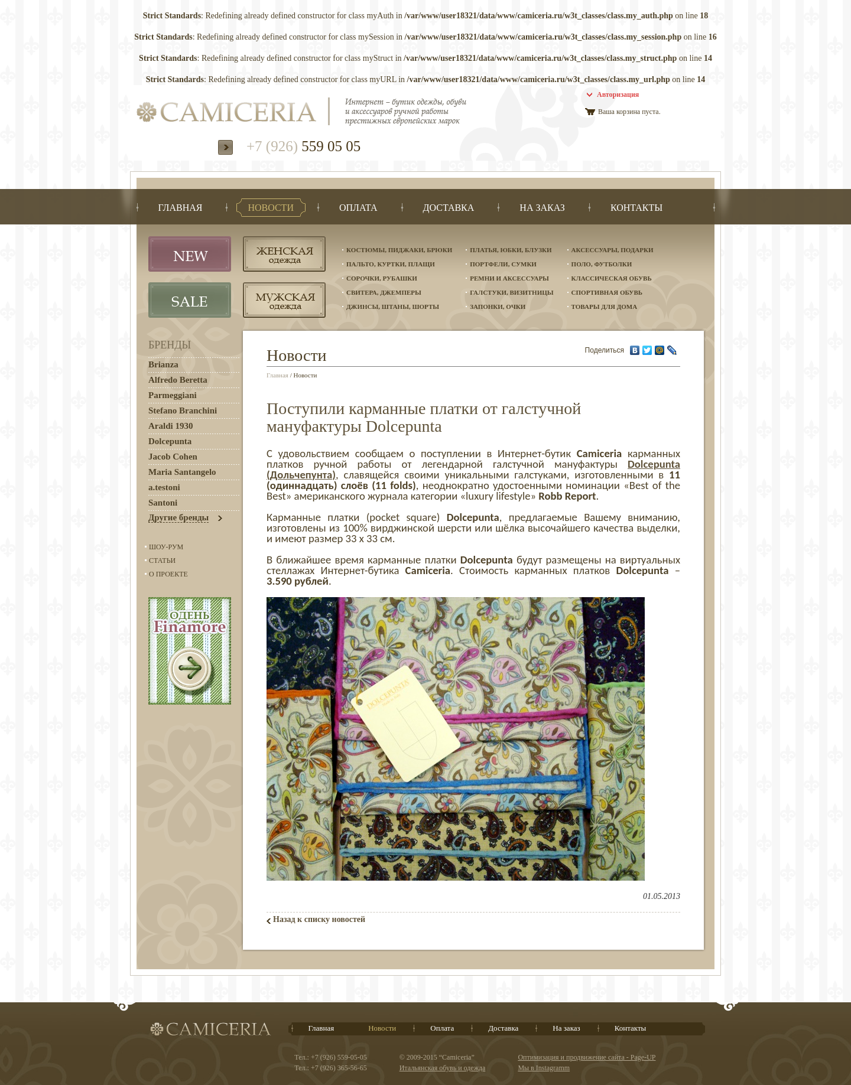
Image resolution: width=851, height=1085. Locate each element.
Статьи (162, 560)
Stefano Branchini (182, 410)
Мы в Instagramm (544, 1068)
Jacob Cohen (172, 456)
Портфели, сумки (503, 264)
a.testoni (164, 487)
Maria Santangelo (182, 472)
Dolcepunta (169, 441)
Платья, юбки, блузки (510, 249)
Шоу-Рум (166, 547)
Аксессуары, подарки (612, 249)
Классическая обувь (611, 278)
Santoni (162, 502)
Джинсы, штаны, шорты (392, 306)
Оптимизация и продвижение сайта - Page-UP (586, 1057)
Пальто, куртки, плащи (390, 264)
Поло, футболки (601, 264)
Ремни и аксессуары (509, 278)
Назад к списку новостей (319, 919)
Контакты (631, 1028)
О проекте (168, 574)
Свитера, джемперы (383, 292)
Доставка (503, 1028)
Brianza (163, 364)
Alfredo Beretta (177, 380)
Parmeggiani (172, 395)
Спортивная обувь (606, 292)
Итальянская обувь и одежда (442, 1068)
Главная (277, 375)
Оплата (442, 1028)
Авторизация (618, 94)
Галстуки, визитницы (511, 292)
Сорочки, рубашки (381, 278)
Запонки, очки (497, 306)
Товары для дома (604, 306)
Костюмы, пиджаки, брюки (399, 249)
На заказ (566, 1028)
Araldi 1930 (170, 426)
